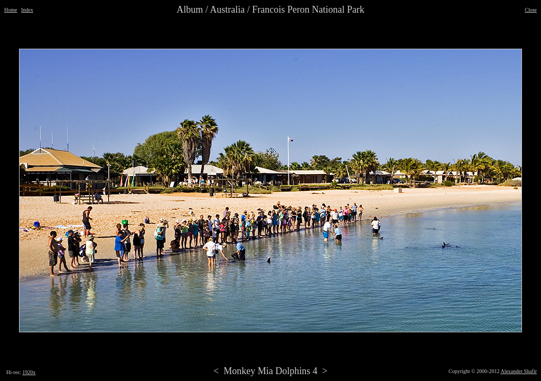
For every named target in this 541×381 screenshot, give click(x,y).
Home (10, 10)
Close (531, 10)
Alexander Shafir (518, 371)
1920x (28, 372)
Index (27, 10)
